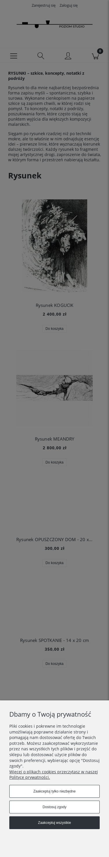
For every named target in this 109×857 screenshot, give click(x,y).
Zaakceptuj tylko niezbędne (54, 791)
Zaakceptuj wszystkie (54, 823)
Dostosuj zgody (54, 807)
